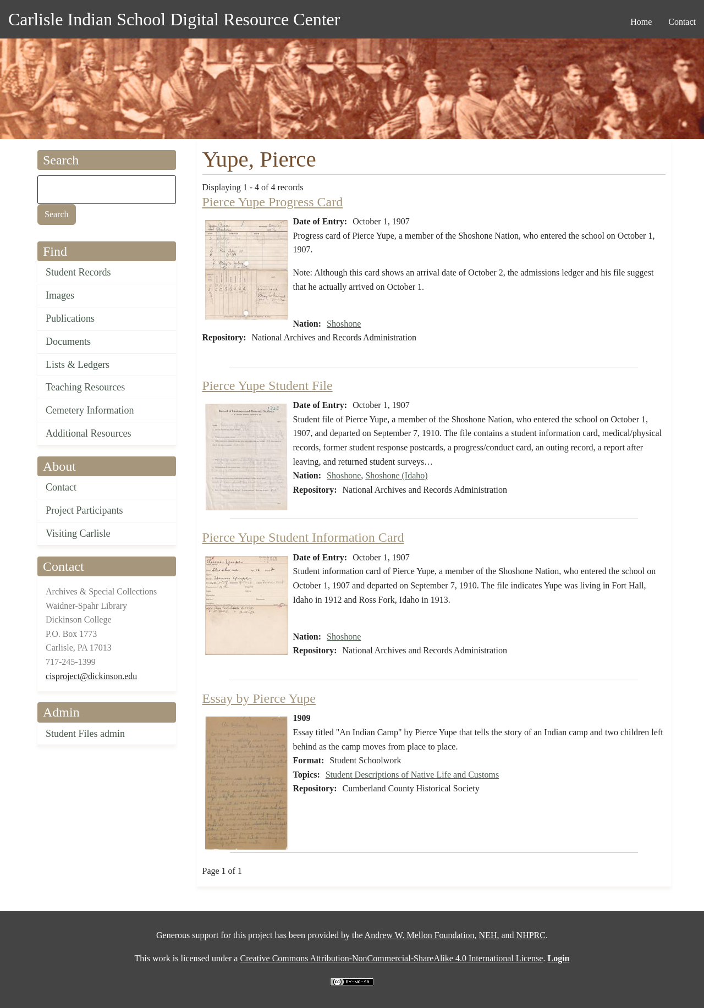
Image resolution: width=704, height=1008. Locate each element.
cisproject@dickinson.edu (91, 676)
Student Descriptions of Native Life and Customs (412, 774)
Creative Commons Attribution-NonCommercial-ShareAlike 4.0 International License (391, 958)
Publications (70, 318)
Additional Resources (88, 433)
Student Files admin (85, 733)
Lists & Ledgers (77, 364)
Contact (61, 487)
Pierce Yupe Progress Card (272, 202)
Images (60, 295)
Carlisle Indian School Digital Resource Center (174, 19)
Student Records (78, 272)
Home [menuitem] (641, 21)
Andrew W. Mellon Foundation (420, 935)
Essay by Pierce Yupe (259, 698)
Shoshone (344, 323)
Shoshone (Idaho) (396, 475)
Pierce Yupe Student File (267, 385)
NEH (488, 935)
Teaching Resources (85, 387)
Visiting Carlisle (78, 533)
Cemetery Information (90, 410)
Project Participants (84, 510)
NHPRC (531, 935)
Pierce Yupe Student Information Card (303, 537)
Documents (68, 341)
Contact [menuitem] (682, 21)
